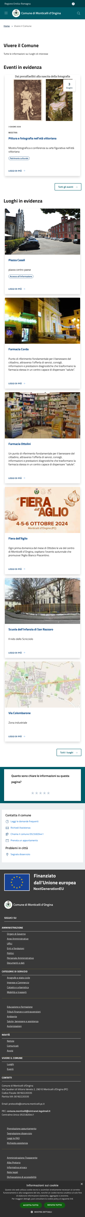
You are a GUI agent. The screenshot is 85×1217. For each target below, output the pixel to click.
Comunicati (13, 1046)
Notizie (10, 1041)
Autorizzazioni (14, 1026)
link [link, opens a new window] (71, 1199)
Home (7, 26)
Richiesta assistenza (17, 1143)
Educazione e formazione (20, 1007)
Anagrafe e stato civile (18, 977)
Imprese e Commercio (18, 982)
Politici (10, 953)
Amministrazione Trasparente (22, 1157)
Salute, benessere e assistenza (22, 1021)
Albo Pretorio (13, 1162)
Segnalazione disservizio (19, 1133)
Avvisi (10, 1050)
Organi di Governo (16, 934)
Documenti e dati (16, 963)
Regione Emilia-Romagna (18, 3)
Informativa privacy (17, 1167)
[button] (42, 1211)
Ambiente (12, 1016)
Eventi (10, 1069)
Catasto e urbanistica (18, 987)
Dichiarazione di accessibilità (21, 1177)
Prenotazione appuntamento (21, 1128)
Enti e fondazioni (15, 948)
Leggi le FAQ (13, 1138)
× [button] (81, 1184)
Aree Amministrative (17, 938)
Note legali (12, 1172)
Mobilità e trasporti (17, 992)
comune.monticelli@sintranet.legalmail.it (28, 1111)
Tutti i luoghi (69, 752)
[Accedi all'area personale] (73, 3)
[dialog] (42, 1199)
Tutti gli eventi (68, 187)
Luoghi (10, 1064)
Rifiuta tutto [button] (54, 1205)
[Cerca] (78, 13)
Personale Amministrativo (20, 958)
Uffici (9, 943)
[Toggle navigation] (6, 13)
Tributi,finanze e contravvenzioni (24, 1011)
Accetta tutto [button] (30, 1205)
